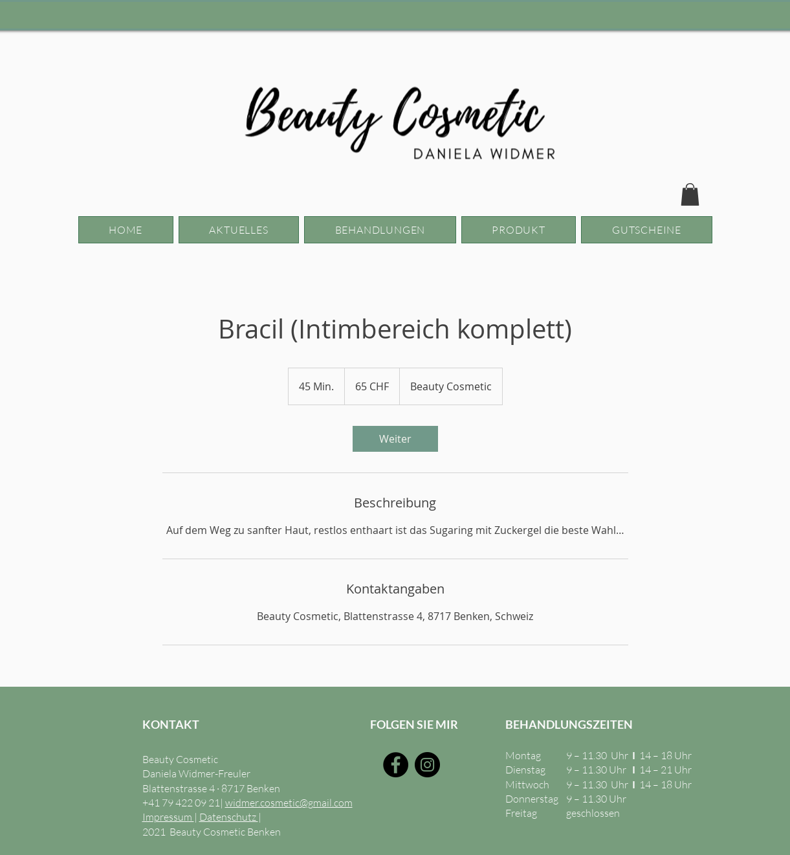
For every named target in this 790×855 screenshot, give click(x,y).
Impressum (168, 816)
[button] (690, 194)
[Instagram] (427, 764)
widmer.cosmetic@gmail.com (289, 802)
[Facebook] (395, 764)
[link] (395, 439)
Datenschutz (228, 816)
